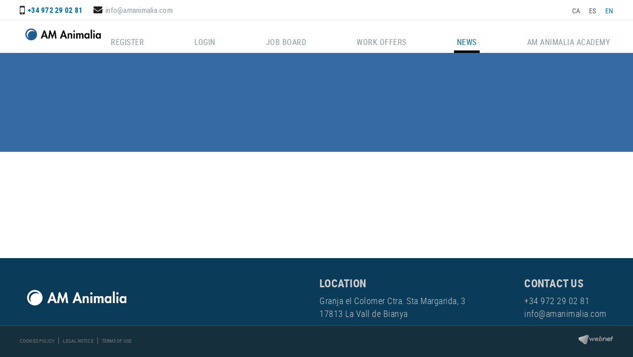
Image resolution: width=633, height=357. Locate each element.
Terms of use (117, 340)
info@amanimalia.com (139, 10)
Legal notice (78, 340)
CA (576, 10)
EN (609, 10)
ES (592, 10)
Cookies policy (37, 340)
